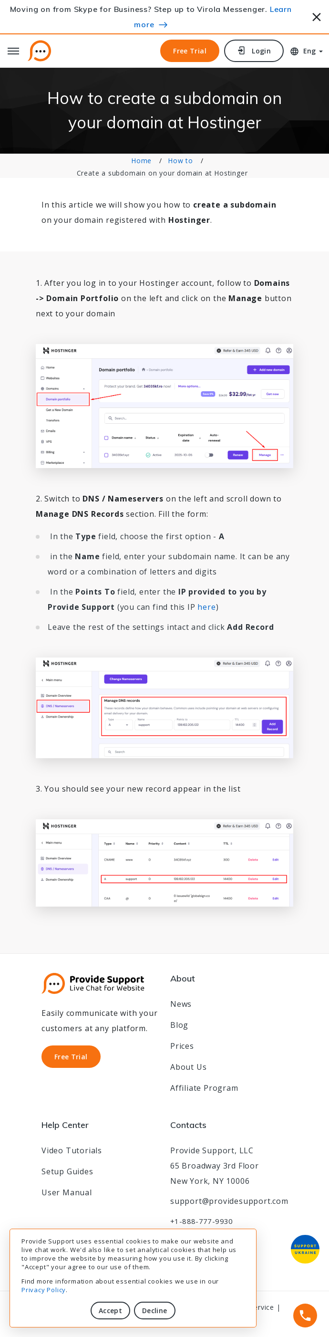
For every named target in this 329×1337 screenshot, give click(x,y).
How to (180, 160)
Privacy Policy (43, 1289)
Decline (154, 1310)
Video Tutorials (71, 1150)
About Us (188, 1067)
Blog (179, 1025)
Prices (182, 1046)
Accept (110, 1310)
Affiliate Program (204, 1088)
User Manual (66, 1192)
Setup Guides (67, 1171)
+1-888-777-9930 (201, 1221)
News (181, 1004)
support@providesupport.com (229, 1201)
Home (141, 160)
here (206, 607)
